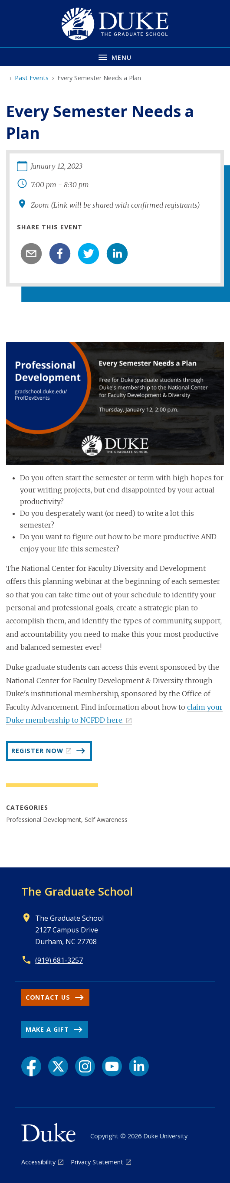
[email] (31, 253)
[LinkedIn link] (139, 1066)
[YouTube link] (112, 1066)
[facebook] (60, 253)
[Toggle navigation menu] (115, 56)
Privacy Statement (97, 1162)
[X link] (58, 1066)
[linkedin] (117, 253)
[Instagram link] (85, 1066)
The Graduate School (77, 891)
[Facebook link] (31, 1066)
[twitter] (88, 253)
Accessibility (38, 1162)
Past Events (32, 78)
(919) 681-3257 (59, 960)
